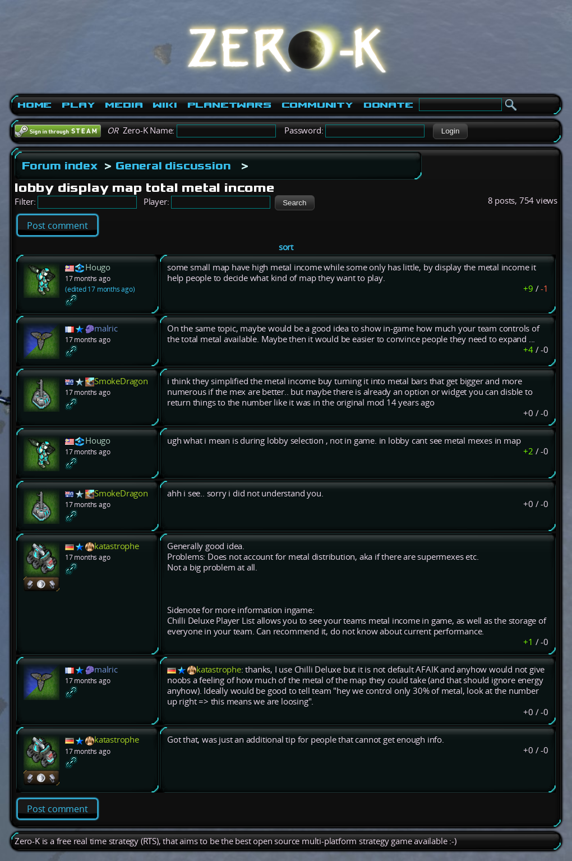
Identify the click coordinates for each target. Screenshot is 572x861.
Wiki (165, 105)
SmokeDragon (121, 381)
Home (34, 105)
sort (286, 247)
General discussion (173, 165)
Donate (388, 105)
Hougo (97, 267)
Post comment (57, 225)
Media (123, 105)
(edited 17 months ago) (100, 289)
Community (317, 105)
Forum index (60, 165)
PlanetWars (229, 105)
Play (78, 105)
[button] (450, 131)
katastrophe (116, 546)
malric (106, 328)
